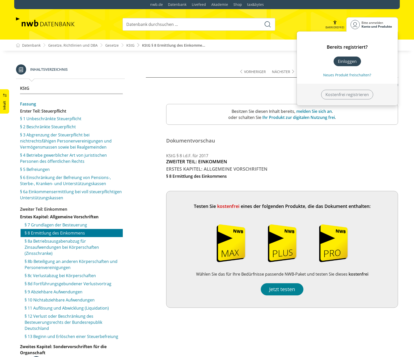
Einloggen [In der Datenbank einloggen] (347, 61)
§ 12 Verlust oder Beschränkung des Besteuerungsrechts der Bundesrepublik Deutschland (63, 178)
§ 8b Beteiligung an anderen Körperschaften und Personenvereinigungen (71, 120)
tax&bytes (255, 4)
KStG (130, 45)
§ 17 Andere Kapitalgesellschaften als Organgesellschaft (60, 256)
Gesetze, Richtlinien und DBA (73, 45)
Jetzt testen (282, 289)
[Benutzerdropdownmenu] (372, 24)
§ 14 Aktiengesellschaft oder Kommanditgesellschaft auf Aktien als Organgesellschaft (60, 222)
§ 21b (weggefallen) (43, 330)
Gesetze (112, 45)
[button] (334, 24)
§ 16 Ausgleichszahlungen (49, 245)
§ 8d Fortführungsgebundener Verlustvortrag (68, 139)
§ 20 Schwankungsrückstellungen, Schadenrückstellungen (57, 303)
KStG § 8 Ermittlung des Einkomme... (173, 45)
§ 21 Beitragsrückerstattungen (53, 314)
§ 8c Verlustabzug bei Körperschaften (60, 131)
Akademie (219, 4)
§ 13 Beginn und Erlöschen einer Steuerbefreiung (71, 192)
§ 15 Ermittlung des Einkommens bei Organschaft (72, 237)
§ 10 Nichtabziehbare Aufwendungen (60, 155)
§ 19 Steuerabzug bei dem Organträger (62, 275)
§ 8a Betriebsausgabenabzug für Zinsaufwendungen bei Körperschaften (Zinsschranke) (62, 103)
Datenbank (177, 4)
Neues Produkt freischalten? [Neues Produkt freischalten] (347, 75)
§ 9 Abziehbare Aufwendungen (53, 147)
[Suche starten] (267, 24)
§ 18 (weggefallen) (41, 267)
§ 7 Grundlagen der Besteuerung (56, 80)
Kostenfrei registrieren (347, 94)
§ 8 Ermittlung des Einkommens (55, 89)
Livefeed (199, 4)
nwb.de (156, 4)
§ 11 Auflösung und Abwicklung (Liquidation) (67, 164)
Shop (237, 4)
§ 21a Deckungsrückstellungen (54, 322)
